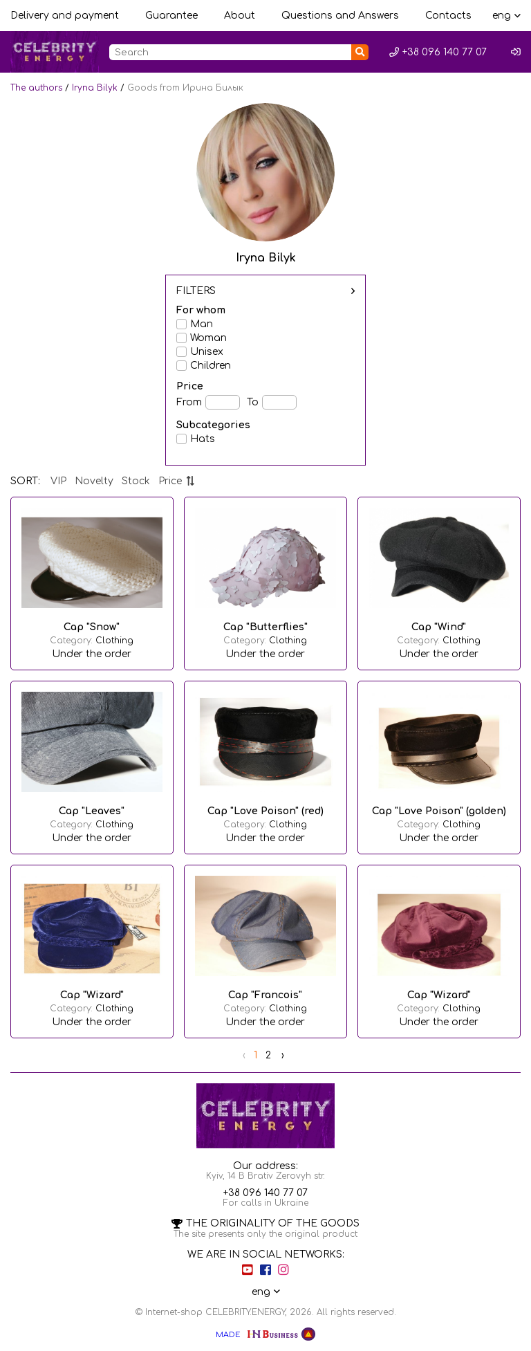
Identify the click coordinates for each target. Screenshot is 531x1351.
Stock (136, 481)
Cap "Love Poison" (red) (265, 811)
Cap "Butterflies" (265, 627)
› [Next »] (282, 1055)
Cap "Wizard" (92, 995)
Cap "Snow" (92, 627)
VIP (58, 481)
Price (176, 481)
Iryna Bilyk (95, 88)
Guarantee (171, 15)
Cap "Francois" (265, 995)
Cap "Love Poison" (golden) (439, 811)
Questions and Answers (340, 15)
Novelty (94, 481)
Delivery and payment (64, 15)
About (239, 15)
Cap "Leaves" (91, 811)
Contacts (448, 15)
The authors (36, 88)
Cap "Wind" (438, 627)
